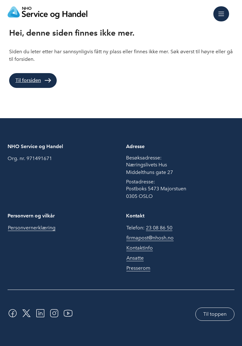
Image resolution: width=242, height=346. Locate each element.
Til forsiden (28, 80)
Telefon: (149, 228)
